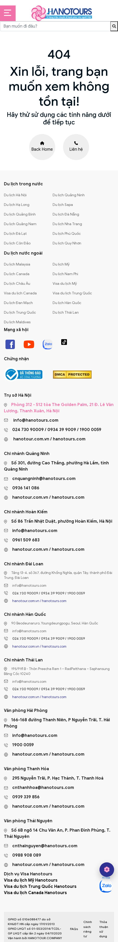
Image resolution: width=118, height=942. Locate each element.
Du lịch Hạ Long (16, 205)
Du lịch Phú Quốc (67, 233)
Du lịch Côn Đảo (17, 243)
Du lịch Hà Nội (15, 195)
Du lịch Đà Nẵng (66, 214)
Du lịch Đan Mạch (18, 303)
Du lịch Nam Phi (65, 274)
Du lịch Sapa (63, 205)
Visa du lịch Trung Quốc (72, 293)
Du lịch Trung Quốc (20, 312)
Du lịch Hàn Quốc (67, 303)
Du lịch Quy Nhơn (67, 243)
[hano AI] (107, 869)
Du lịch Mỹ (61, 264)
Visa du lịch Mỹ (65, 283)
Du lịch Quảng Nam (20, 224)
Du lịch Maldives (17, 322)
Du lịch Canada (16, 274)
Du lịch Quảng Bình (20, 214)
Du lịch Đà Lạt (15, 233)
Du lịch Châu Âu (17, 283)
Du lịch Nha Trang (67, 224)
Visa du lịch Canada (20, 293)
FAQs (74, 929)
